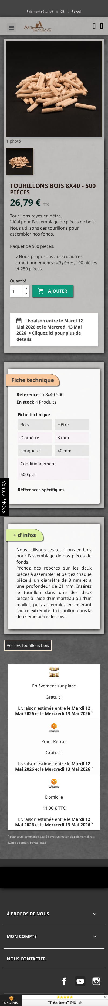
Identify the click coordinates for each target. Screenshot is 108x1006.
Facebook (64, 981)
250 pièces (31, 269)
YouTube (80, 981)
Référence (27, 394)
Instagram (96, 981)
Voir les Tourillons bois (28, 645)
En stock (25, 402)
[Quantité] (16, 291)
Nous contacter (26, 959)
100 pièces (86, 263)
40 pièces (65, 263)
